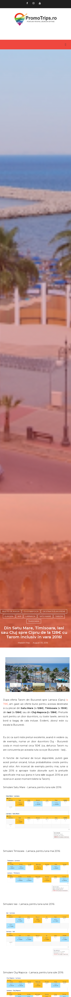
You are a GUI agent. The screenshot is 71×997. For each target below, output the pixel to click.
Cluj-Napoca (31, 611)
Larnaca (30, 616)
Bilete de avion (10, 611)
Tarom (59, 616)
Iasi (19, 616)
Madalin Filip (24, 642)
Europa (9, 616)
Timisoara (33, 621)
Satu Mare (45, 616)
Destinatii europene (54, 611)
